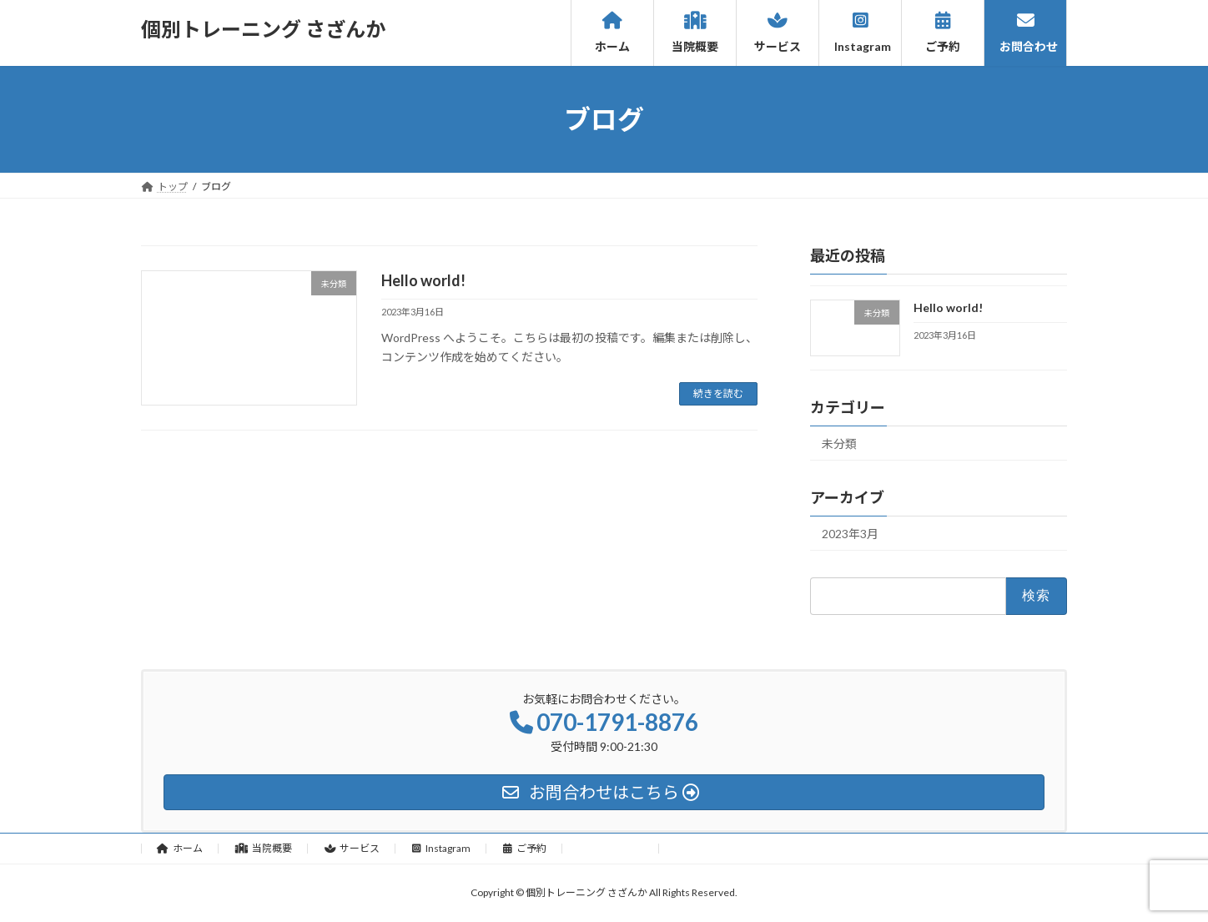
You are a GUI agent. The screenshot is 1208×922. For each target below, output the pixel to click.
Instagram (441, 848)
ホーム (180, 848)
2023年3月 (850, 533)
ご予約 (524, 848)
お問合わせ (611, 848)
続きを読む (718, 393)
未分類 (839, 443)
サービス (352, 848)
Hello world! (423, 280)
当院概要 (263, 848)
